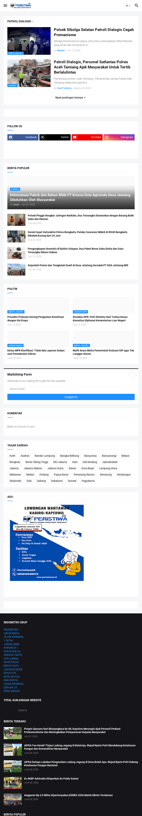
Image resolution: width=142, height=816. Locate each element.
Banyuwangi (109, 455)
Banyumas (90, 455)
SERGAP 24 (10, 687)
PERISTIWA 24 (12, 651)
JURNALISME (11, 644)
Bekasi (125, 455)
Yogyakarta (88, 480)
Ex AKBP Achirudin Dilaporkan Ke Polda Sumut (51, 778)
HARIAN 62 (10, 647)
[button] (5, 6)
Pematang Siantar (84, 474)
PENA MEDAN (12, 691)
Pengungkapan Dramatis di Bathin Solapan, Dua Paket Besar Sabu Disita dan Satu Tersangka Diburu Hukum (75, 250)
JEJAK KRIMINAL (14, 636)
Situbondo (15, 480)
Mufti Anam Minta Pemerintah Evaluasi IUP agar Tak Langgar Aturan (103, 352)
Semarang (106, 474)
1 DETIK (8, 640)
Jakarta (14, 468)
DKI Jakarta (60, 462)
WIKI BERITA (11, 680)
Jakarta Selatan (33, 468)
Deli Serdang (90, 462)
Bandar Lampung (45, 455)
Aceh (12, 455)
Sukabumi (57, 480)
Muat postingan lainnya (69, 97)
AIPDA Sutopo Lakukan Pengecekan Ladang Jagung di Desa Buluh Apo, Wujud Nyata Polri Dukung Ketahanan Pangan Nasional (81, 764)
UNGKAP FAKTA (13, 654)
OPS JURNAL (11, 658)
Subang (41, 480)
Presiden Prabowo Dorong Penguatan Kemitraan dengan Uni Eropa (35, 318)
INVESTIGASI (11, 662)
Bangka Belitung (69, 455)
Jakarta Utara (55, 468)
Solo (29, 480)
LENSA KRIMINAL (14, 683)
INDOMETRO (11, 629)
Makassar (15, 474)
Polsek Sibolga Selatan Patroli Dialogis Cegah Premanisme (94, 32)
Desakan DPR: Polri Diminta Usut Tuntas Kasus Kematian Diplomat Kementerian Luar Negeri (100, 318)
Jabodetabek (109, 462)
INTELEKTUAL (12, 676)
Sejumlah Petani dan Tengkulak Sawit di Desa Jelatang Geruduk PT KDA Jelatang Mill (78, 265)
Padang (44, 474)
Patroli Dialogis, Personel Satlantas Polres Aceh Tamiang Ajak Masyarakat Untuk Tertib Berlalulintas (92, 67)
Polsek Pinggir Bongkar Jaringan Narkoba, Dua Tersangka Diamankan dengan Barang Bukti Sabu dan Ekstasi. (81, 217)
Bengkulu (15, 462)
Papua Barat (61, 474)
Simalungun (124, 474)
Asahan (25, 455)
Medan (30, 474)
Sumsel (72, 480)
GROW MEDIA (11, 633)
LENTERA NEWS (13, 669)
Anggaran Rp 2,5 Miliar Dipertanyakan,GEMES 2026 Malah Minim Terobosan (68, 795)
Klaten (72, 468)
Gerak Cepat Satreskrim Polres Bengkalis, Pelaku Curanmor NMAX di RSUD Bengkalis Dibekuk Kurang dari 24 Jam (77, 234)
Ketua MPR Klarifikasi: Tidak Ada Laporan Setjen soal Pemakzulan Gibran (36, 352)
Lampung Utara (108, 468)
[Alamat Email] (71, 389)
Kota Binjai (87, 468)
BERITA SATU (11, 665)
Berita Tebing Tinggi (37, 462)
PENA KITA (10, 672)
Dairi (74, 462)
